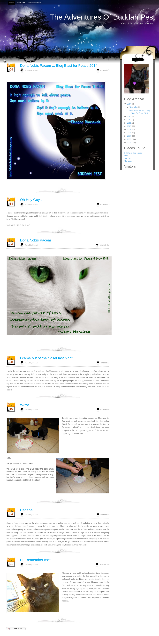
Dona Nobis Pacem (35, 240)
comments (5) (104, 204)
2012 (129, 120)
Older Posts (17, 628)
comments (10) (104, 245)
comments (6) (104, 70)
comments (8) (104, 363)
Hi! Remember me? (35, 560)
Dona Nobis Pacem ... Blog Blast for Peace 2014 (58, 66)
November (133, 107)
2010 (129, 126)
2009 (129, 129)
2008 (129, 133)
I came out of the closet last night (46, 358)
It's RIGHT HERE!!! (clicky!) (18, 225)
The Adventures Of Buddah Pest (102, 17)
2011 (129, 123)
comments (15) (104, 564)
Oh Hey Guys (31, 200)
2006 (129, 139)
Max (126, 156)
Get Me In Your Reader (133, 153)
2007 (129, 136)
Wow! (24, 405)
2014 (129, 104)
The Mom (128, 161)
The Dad (127, 158)
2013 (129, 116)
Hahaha (26, 510)
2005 (129, 142)
